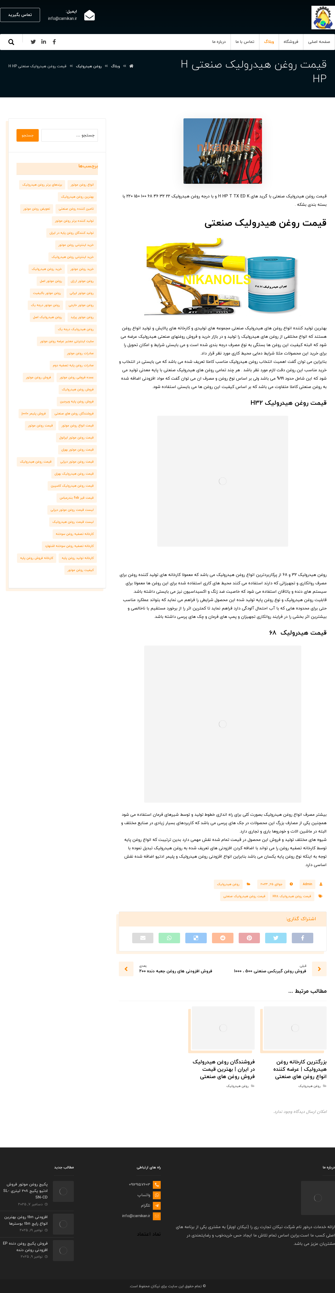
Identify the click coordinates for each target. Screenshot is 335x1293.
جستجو (28, 135)
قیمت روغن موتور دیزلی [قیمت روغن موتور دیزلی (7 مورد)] (77, 462)
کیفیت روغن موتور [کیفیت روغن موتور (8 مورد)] (81, 570)
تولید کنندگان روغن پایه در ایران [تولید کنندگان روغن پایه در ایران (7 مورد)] (71, 233)
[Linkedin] (43, 42)
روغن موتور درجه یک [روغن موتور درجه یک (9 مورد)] (45, 305)
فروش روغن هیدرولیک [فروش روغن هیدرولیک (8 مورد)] (78, 389)
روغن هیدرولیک (228, 884)
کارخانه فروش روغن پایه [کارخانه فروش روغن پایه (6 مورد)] (36, 558)
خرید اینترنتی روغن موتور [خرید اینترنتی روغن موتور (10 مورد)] (76, 245)
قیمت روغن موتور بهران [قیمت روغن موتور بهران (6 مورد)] (77, 450)
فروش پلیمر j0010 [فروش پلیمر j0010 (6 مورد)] (34, 414)
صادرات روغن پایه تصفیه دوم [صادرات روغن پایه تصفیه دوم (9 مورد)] (73, 365)
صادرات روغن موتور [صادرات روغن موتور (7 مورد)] (80, 353)
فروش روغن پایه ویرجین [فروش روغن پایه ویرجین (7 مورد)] (77, 401)
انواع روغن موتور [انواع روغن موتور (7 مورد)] (82, 185)
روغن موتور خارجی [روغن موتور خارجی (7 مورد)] (81, 305)
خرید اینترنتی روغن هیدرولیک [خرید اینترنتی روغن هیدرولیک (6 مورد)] (73, 257)
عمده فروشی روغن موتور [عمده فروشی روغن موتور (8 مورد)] (77, 377)
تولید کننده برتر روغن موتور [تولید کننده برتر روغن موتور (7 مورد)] (74, 221)
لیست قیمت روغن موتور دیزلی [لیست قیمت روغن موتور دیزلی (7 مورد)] (72, 510)
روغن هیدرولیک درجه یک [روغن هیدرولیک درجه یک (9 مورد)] (76, 329)
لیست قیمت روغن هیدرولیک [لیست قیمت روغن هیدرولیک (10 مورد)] (73, 522)
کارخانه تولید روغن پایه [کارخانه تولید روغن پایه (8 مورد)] (78, 558)
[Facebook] (54, 42)
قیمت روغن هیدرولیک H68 (292, 896)
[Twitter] (33, 42)
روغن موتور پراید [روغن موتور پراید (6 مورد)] (82, 317)
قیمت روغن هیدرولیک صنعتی (244, 896)
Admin (307, 884)
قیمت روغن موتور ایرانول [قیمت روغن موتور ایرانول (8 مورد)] (76, 438)
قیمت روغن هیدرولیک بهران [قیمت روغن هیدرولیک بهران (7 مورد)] (74, 474)
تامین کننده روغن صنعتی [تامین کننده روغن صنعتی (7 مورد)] (76, 209)
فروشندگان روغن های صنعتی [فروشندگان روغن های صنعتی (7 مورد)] (74, 414)
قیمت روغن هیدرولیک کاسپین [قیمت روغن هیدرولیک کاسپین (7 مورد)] (72, 486)
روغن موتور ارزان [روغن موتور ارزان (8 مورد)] (82, 281)
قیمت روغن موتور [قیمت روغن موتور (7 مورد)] (40, 426)
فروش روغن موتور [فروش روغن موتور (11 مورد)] (38, 377)
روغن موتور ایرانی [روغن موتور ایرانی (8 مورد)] (82, 293)
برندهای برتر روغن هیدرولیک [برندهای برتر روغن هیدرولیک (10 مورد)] (42, 185)
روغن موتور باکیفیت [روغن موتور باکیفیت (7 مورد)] (47, 293)
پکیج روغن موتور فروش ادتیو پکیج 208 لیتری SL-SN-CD (25, 1191)
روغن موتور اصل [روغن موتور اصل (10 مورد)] (51, 281)
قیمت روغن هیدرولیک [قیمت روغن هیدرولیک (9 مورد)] (36, 462)
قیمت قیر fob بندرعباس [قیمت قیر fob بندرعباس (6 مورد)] (77, 498)
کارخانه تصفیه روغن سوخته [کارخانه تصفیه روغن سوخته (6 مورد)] (75, 534)
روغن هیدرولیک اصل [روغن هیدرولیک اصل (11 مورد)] (47, 317)
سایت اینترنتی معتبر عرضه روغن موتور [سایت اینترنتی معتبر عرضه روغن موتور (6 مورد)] (67, 341)
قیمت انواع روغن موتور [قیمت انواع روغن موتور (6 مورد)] (78, 426)
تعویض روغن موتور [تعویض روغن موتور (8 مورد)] (36, 209)
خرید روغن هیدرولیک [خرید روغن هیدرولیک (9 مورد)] (47, 269)
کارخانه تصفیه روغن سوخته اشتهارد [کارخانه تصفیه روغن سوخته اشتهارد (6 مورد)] (69, 546)
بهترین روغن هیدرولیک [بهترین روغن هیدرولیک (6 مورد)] (77, 197)
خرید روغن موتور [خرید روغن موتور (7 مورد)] (82, 269)
